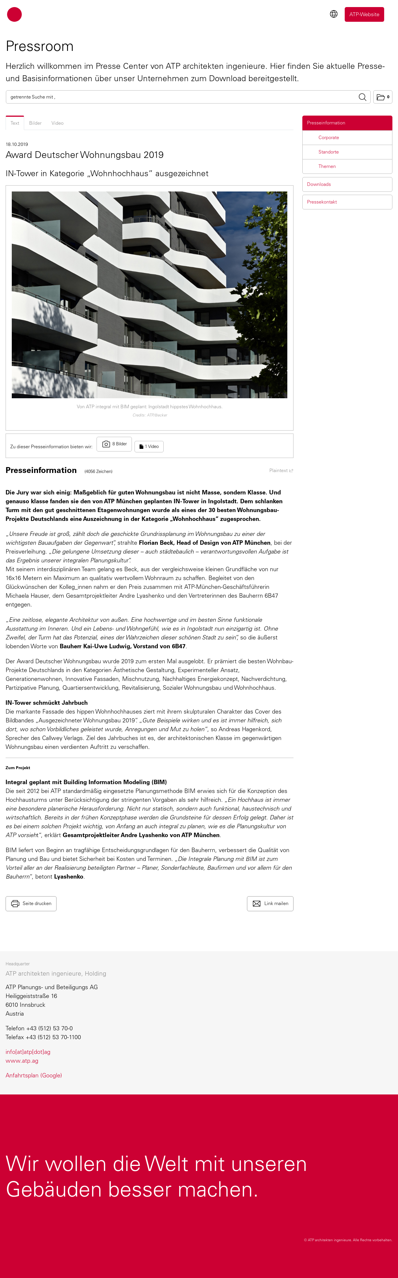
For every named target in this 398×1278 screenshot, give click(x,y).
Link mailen (275, 903)
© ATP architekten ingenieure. (348, 1240)
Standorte (329, 152)
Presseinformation (326, 123)
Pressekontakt (322, 202)
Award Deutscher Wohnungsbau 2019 (85, 154)
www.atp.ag (22, 1060)
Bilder (35, 123)
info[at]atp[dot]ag (28, 1051)
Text (15, 123)
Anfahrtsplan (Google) (34, 1075)
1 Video (149, 446)
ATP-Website (364, 14)
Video (58, 123)
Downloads (319, 184)
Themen (327, 166)
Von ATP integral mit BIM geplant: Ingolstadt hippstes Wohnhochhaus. (150, 406)
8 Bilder (114, 444)
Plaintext (281, 470)
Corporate (329, 137)
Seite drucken (37, 903)
